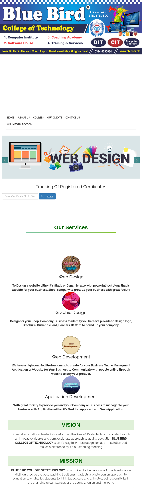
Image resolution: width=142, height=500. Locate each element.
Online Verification (19, 124)
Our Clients (52, 117)
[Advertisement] (71, 81)
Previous (5, 160)
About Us (23, 117)
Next (137, 160)
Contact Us (70, 117)
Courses (37, 117)
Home (10, 117)
